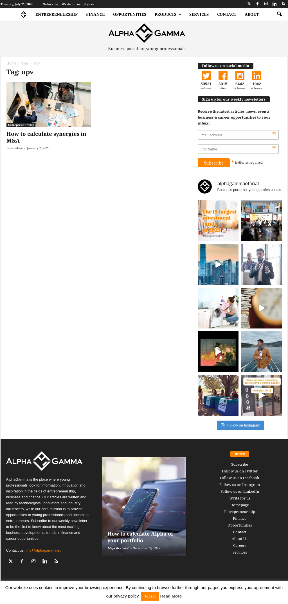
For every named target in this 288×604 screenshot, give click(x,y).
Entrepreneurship (56, 14)
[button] (279, 14)
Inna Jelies (14, 148)
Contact (226, 14)
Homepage (239, 504)
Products (168, 14)
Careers (239, 545)
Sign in (89, 4)
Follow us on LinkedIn (239, 491)
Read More (171, 596)
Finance (95, 14)
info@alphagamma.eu (43, 550)
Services (199, 14)
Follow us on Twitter (240, 471)
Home (11, 63)
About (252, 14)
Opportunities (129, 14)
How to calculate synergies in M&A (46, 137)
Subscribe (50, 4)
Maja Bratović (118, 548)
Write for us (71, 4)
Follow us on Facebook (239, 477)
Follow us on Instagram (239, 484)
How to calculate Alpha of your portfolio (140, 537)
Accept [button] (150, 596)
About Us (240, 538)
